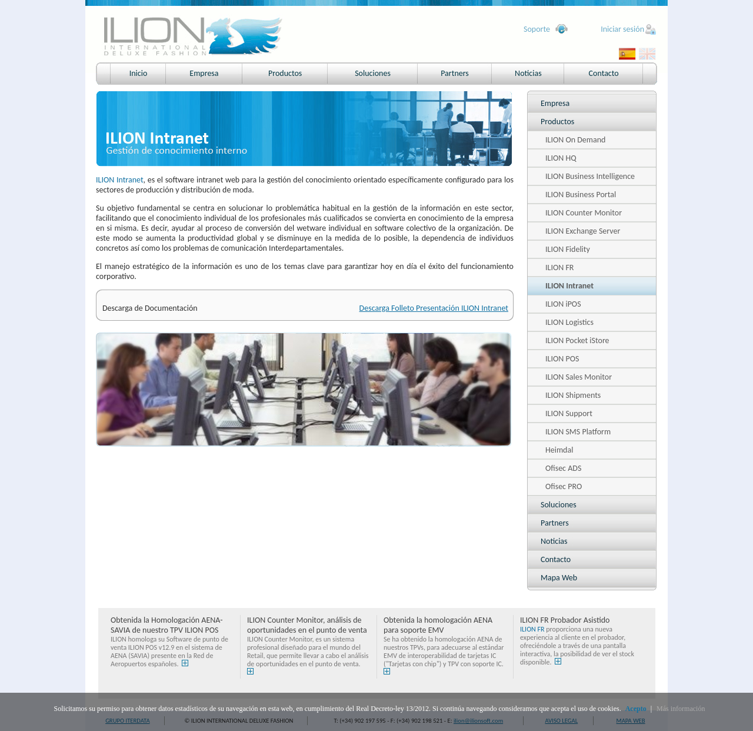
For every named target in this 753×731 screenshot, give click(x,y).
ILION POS (562, 359)
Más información (681, 709)
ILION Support (568, 413)
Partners (455, 73)
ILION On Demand (575, 140)
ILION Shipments (573, 395)
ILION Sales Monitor (578, 377)
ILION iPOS (563, 304)
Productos (285, 73)
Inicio (138, 73)
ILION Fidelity (567, 249)
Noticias (528, 73)
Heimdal (559, 450)
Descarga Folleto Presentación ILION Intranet (433, 308)
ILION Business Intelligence (590, 176)
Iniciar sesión (622, 29)
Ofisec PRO (563, 486)
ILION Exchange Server (582, 231)
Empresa (203, 73)
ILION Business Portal (580, 195)
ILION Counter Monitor (583, 213)
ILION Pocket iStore (577, 340)
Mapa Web (559, 578)
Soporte (537, 29)
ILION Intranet (569, 286)
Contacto (604, 73)
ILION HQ (561, 158)
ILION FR (559, 268)
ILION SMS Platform (578, 432)
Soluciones (373, 73)
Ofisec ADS (563, 468)
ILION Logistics (569, 322)
